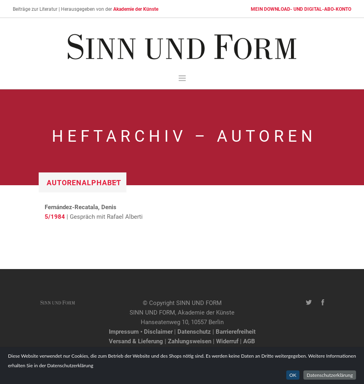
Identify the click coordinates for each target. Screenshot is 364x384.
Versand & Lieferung (136, 341)
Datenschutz (194, 331)
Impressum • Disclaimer (141, 331)
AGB (249, 341)
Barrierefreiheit (236, 331)
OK (293, 375)
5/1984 (55, 216)
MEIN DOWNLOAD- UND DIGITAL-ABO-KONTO (301, 9)
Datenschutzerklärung (330, 375)
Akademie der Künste (135, 9)
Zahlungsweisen (189, 341)
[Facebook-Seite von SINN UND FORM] (323, 303)
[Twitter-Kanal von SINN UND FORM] (309, 303)
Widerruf (227, 341)
